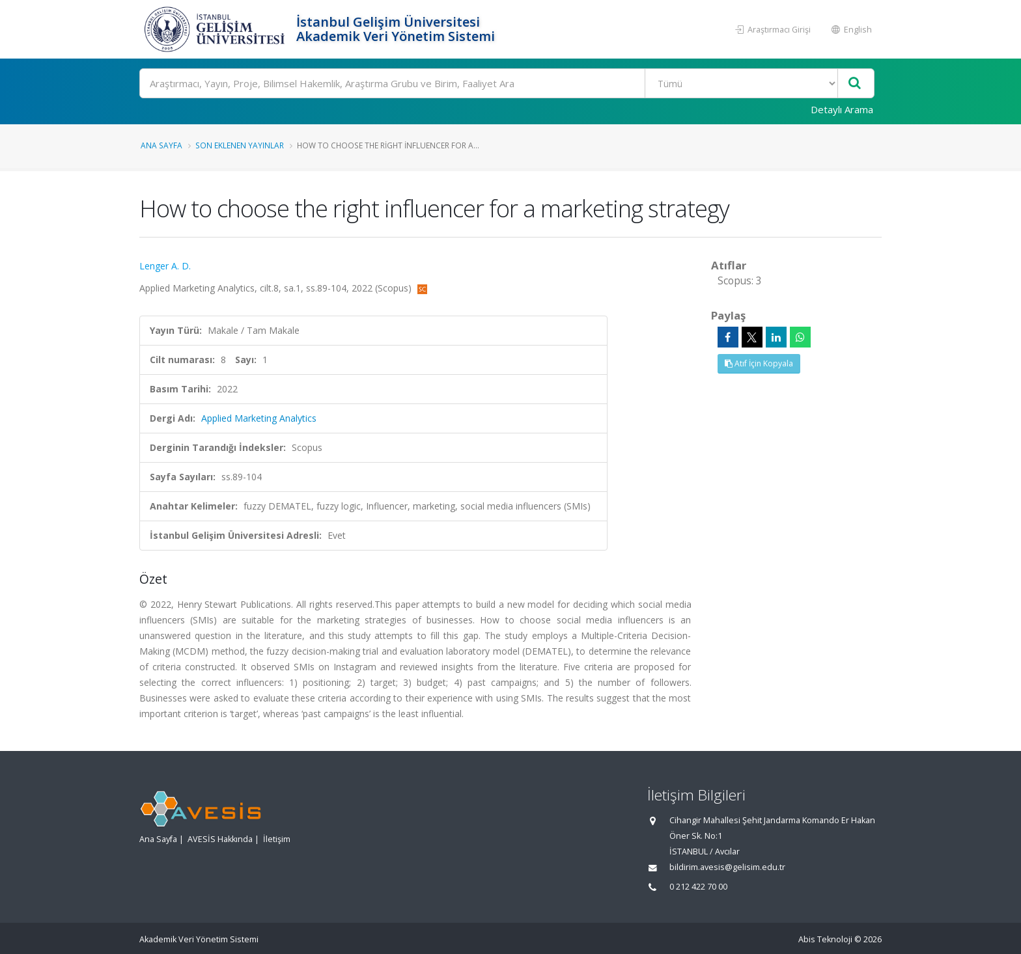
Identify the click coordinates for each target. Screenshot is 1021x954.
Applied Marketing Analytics (258, 418)
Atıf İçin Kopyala (759, 363)
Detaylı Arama (842, 109)
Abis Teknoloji (825, 939)
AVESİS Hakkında (220, 839)
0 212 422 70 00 (698, 886)
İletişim (276, 839)
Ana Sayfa (161, 145)
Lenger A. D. (165, 266)
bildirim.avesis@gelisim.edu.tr (727, 867)
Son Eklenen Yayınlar (239, 145)
